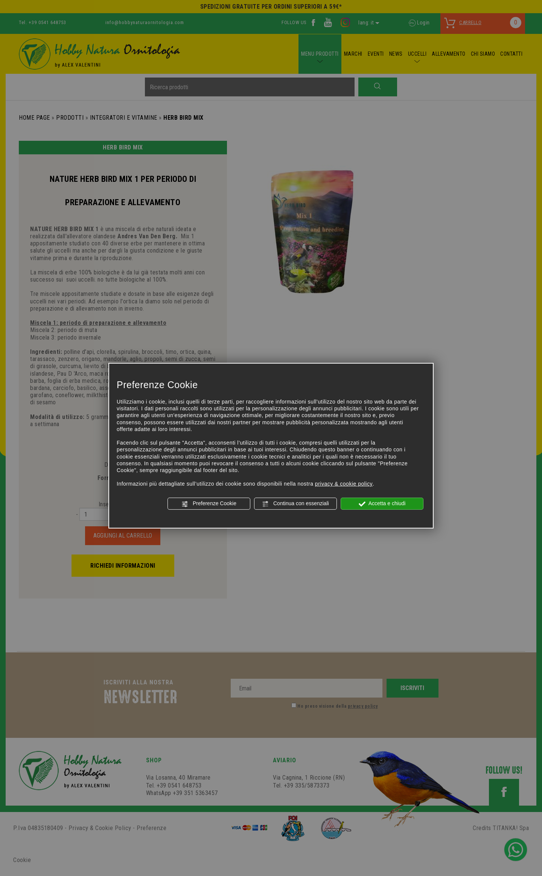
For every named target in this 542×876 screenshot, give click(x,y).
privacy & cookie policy (344, 484)
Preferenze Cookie (208, 503)
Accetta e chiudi (382, 503)
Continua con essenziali (295, 503)
